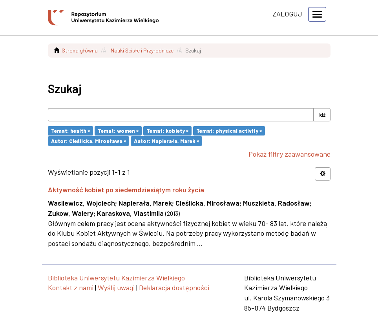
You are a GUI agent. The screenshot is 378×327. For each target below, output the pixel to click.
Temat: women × (118, 130)
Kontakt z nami (70, 287)
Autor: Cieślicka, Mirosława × (88, 140)
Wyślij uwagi (116, 287)
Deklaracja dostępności (174, 287)
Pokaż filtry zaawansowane (289, 154)
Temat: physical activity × (229, 130)
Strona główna (80, 50)
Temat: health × (70, 130)
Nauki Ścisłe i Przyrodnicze (142, 50)
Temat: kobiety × (167, 130)
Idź (321, 114)
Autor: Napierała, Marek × (166, 140)
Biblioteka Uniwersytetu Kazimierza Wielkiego (116, 277)
